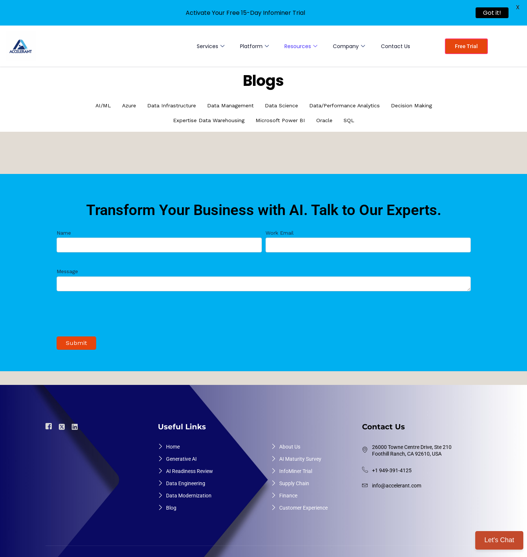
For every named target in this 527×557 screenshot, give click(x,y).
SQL (353, 120)
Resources (299, 46)
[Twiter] (63, 424)
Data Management (228, 106)
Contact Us (395, 46)
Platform (252, 46)
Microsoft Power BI (282, 120)
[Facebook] (49, 424)
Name (159, 239)
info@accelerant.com (396, 483)
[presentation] (113, 315)
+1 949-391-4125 (392, 468)
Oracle (328, 120)
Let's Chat (499, 540)
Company (348, 46)
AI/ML (93, 106)
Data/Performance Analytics (349, 106)
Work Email (368, 239)
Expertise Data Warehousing (206, 120)
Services (208, 46)
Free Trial (466, 46)
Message (264, 278)
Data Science (282, 106)
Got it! (492, 13)
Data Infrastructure (165, 106)
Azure (120, 106)
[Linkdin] (76, 424)
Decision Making (420, 106)
